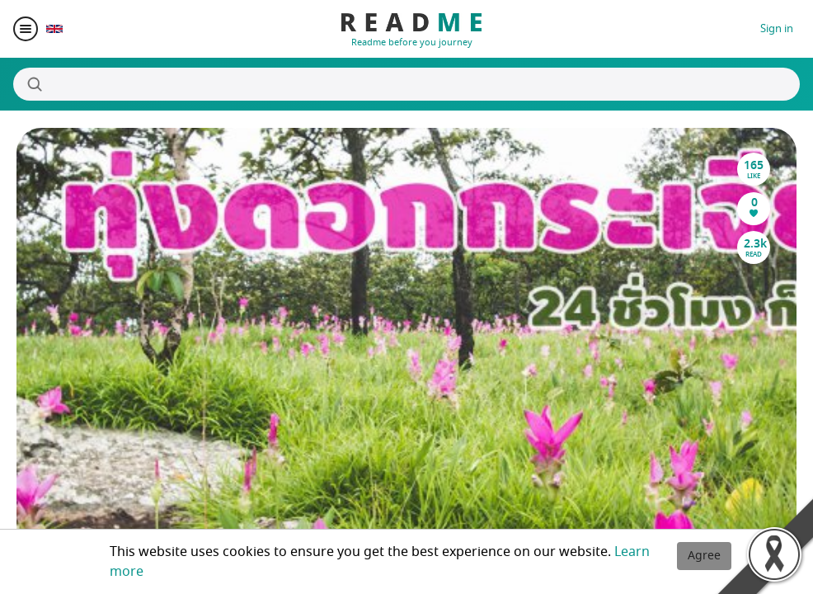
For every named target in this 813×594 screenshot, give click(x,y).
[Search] (406, 84)
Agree (704, 555)
